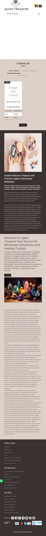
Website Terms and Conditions (12, 457)
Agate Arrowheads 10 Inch (13, 102)
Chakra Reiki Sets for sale (11, 512)
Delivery (6, 474)
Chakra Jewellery (9, 510)
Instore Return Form (9, 488)
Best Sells (22, 75)
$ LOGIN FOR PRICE (13, 107)
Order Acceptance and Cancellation (14, 471)
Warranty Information (10, 463)
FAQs (5, 455)
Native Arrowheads (9, 504)
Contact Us (7, 449)
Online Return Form (9, 485)
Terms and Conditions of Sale (12, 460)
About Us (6, 447)
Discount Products (30, 71)
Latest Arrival (13, 71)
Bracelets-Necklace (9, 507)
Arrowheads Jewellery (10, 501)
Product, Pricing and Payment (12, 477)
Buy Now (8, 275)
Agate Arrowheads (9, 499)
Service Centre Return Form (12, 482)
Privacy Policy (8, 452)
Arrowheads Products (10, 496)
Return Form (7, 479)
